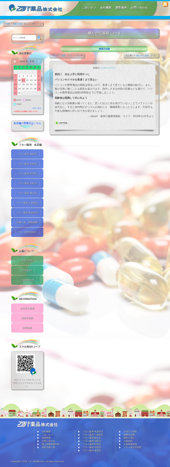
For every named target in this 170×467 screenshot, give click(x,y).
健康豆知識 (104, 49)
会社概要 (46, 431)
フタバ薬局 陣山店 (27, 193)
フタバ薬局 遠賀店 (27, 154)
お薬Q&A (27, 270)
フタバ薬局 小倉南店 (27, 203)
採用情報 (27, 328)
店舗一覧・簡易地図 (27, 222)
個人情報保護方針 (51, 444)
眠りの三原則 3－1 (62, 55)
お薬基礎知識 (27, 280)
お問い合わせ (48, 441)
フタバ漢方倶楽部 (27, 232)
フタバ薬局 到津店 (27, 173)
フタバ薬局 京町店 (27, 183)
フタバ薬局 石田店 (27, 164)
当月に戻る (36, 108)
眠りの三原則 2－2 (146, 55)
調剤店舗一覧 (48, 447)
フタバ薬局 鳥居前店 (27, 212)
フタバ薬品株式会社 (37, 461)
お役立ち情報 (27, 308)
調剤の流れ (27, 260)
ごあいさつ (47, 434)
